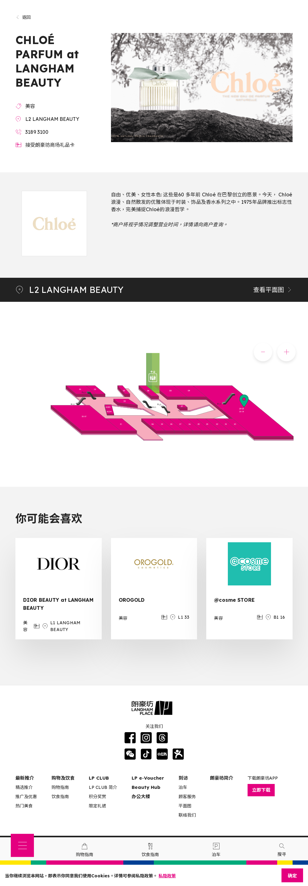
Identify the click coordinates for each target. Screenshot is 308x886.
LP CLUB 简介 (103, 787)
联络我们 (187, 815)
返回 (23, 17)
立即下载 (261, 790)
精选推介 (24, 787)
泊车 (183, 787)
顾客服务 (187, 796)
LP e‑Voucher (148, 778)
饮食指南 (60, 796)
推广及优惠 (26, 796)
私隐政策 (167, 876)
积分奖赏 (97, 796)
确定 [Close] (292, 876)
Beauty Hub (146, 787)
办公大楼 (141, 796)
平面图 (185, 806)
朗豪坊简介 (221, 778)
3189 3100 (36, 132)
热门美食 (24, 806)
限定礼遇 (97, 806)
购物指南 (60, 787)
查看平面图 (273, 289)
